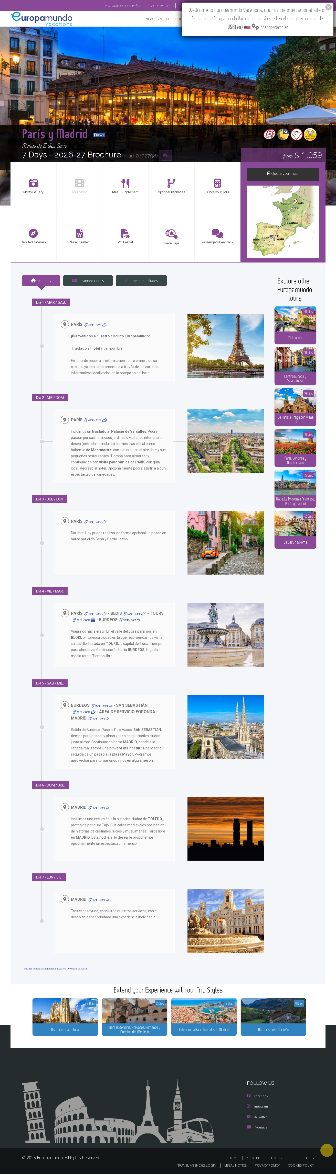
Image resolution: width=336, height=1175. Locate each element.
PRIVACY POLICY (267, 1166)
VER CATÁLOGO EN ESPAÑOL (123, 6)
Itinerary (41, 282)
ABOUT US (254, 1159)
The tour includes (141, 282)
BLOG (309, 1159)
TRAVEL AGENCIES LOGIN (196, 1166)
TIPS (293, 1159)
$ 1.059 (302, 155)
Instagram (258, 1108)
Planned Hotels (88, 282)
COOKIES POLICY (301, 1166)
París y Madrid (70, 134)
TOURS (276, 1159)
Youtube (257, 1128)
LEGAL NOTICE (235, 1166)
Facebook (258, 1098)
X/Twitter (257, 1118)
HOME (233, 1159)
